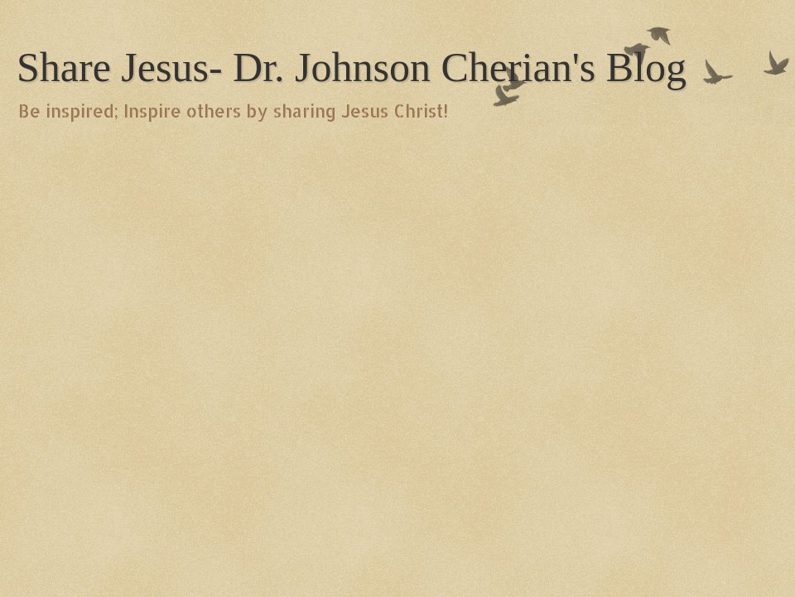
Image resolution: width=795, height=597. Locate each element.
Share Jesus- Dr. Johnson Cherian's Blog (352, 67)
